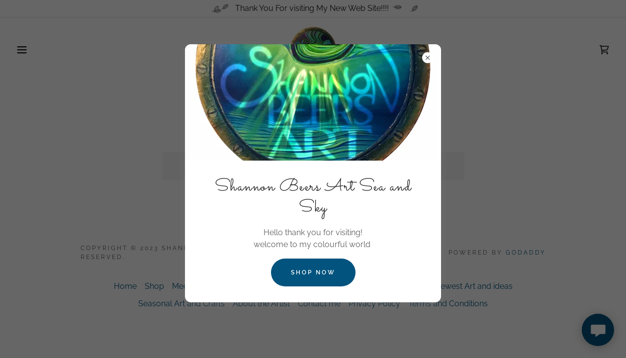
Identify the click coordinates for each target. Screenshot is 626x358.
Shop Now (313, 272)
